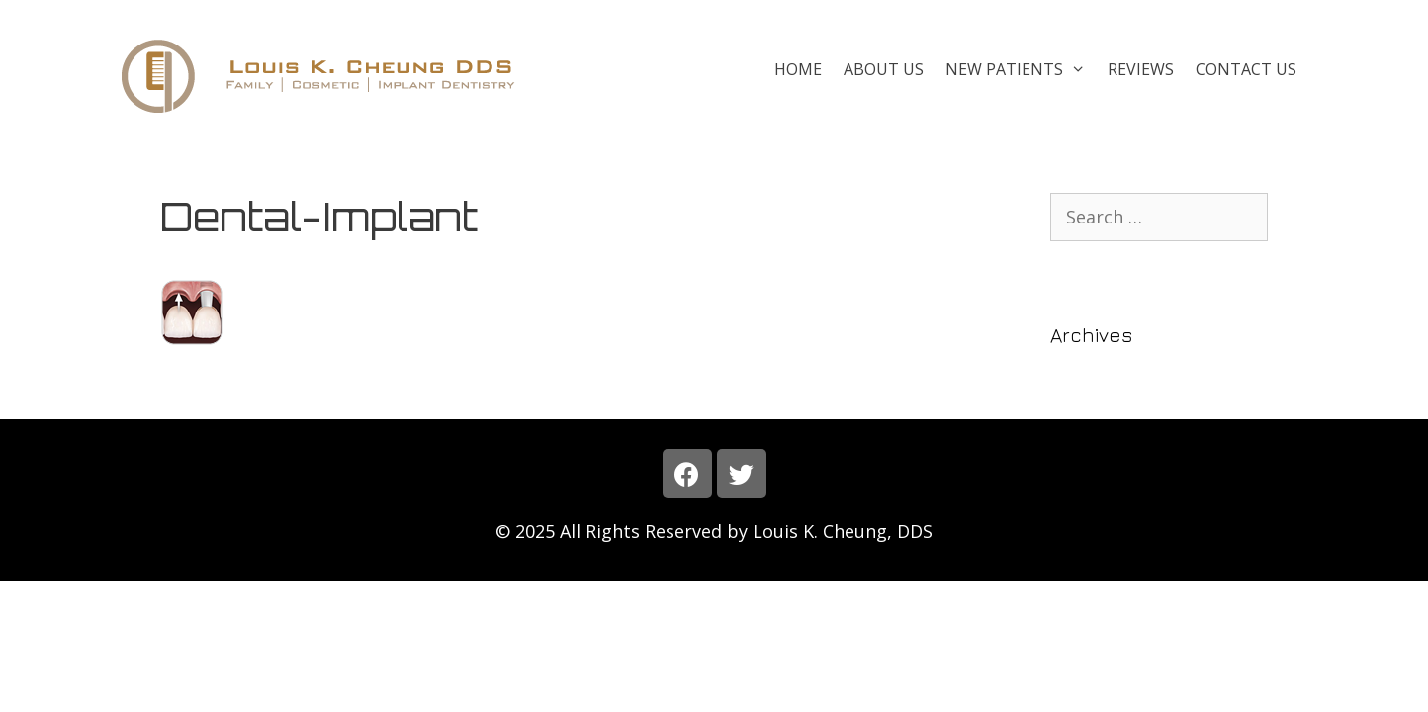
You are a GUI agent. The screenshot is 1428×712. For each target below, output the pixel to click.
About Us (884, 69)
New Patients (1021, 69)
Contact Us (1246, 69)
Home (798, 69)
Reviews (1141, 69)
